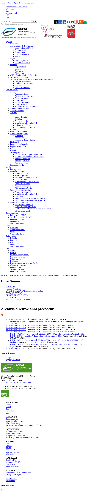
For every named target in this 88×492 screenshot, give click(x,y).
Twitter (8, 407)
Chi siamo (14, 44)
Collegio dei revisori (22, 63)
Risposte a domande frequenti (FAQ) (24, 263)
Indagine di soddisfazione (15, 435)
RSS (7, 409)
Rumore (13, 150)
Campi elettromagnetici (19, 134)
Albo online (10, 9)
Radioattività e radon (18, 146)
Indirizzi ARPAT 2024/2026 (16, 326)
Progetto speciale (21, 175)
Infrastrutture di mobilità (19, 144)
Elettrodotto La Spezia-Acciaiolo (27, 182)
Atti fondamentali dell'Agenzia (21, 46)
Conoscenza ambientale (19, 203)
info (29, 382)
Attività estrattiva (21, 163)
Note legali (17, 474)
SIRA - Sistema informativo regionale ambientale (33, 209)
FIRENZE (9, 295)
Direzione (18, 69)
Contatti (9, 17)
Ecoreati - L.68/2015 (22, 173)
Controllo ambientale (18, 171)
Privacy (8, 474)
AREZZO (26, 299)
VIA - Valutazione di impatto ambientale (30, 198)
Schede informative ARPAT (20, 217)
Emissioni (18, 119)
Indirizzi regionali (44, 275)
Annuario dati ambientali (24, 205)
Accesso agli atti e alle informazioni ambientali (23, 438)
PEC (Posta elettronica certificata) (13, 382)
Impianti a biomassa (22, 159)
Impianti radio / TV (22, 138)
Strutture (13, 65)
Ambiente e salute (17, 111)
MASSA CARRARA (23, 291)
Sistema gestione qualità (19, 77)
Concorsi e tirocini (12, 452)
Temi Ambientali (12, 90)
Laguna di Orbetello (22, 184)
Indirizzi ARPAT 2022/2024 (16, 330)
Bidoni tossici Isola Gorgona (25, 106)
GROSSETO (10, 299)
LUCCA (39, 291)
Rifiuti (12, 148)
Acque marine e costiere (24, 96)
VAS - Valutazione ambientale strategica (30, 200)
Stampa (8, 358)
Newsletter (14, 228)
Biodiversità (14, 129)
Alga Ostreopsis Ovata (23, 188)
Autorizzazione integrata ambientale (28, 154)
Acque (12, 92)
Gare (7, 11)
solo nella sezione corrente (13, 24)
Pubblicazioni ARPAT (18, 215)
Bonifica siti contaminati (19, 132)
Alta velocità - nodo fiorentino (26, 177)
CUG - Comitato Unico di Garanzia (23, 75)
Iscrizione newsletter (18, 257)
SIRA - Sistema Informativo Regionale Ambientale (24, 425)
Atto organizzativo (22, 54)
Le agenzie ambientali (23, 81)
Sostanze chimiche (17, 165)
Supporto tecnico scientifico (20, 190)
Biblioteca (14, 261)
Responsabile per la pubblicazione (18, 472)
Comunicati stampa (17, 230)
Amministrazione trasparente (16, 7)
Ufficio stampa (15, 259)
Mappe (12, 244)
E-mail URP (10, 450)
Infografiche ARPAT (17, 219)
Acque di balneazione (23, 186)
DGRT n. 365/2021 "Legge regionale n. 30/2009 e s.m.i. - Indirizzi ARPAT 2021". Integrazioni (45, 344)
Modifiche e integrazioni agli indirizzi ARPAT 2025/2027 (31, 321)
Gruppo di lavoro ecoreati (24, 83)
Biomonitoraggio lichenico (25, 127)
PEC (7, 15)
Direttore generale (21, 61)
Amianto (13, 113)
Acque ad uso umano (22, 102)
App (7, 413)
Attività (8, 167)
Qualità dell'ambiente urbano (25, 207)
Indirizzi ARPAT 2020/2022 (16, 349)
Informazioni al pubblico (19, 255)
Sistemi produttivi (17, 152)
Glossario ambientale (23, 211)
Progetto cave (11, 464)
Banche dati (14, 240)
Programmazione (16, 169)
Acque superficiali (21, 94)
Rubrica (13, 253)
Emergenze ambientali (23, 192)
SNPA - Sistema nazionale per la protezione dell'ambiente (31, 79)
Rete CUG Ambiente (22, 88)
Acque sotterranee (21, 98)
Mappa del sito (11, 479)
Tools (8, 476)
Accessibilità (10, 481)
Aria (11, 115)
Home (8, 275)
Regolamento (20, 52)
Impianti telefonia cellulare (25, 140)
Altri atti (18, 56)
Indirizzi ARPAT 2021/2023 (16, 332)
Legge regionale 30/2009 (24, 48)
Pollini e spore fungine (23, 125)
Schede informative (13, 423)
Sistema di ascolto (17, 269)
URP (7, 248)
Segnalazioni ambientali (14, 433)
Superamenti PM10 (13, 462)
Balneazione (19, 100)
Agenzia (9, 42)
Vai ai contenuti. (7, 3)
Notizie (8, 226)
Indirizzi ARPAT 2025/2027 (16, 319)
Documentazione (12, 213)
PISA (33, 291)
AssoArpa (18, 86)
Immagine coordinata (18, 271)
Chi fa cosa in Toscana (18, 265)
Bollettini (13, 238)
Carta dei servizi (21, 50)
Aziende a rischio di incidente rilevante (29, 157)
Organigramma (20, 67)
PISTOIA (24, 295)
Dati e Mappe (11, 236)
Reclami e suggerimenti (14, 431)
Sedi (7, 444)
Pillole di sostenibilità (18, 267)
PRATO (17, 295)
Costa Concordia (21, 104)
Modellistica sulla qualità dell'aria (27, 123)
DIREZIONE (10, 287)
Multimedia (14, 221)
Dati (11, 242)
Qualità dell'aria (21, 117)
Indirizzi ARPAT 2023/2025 (16, 328)
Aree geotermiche (21, 121)
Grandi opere (20, 196)
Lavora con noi (11, 13)
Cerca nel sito (6, 21)
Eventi (12, 232)
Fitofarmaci (14, 142)
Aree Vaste (19, 71)
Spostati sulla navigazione (24, 3)
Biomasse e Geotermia (14, 466)
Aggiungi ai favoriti (13, 360)
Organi (12, 58)
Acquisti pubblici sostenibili (20, 109)
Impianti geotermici (22, 161)
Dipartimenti (19, 73)
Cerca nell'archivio (17, 223)
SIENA (18, 299)
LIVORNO (10, 291)
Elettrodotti (19, 136)
